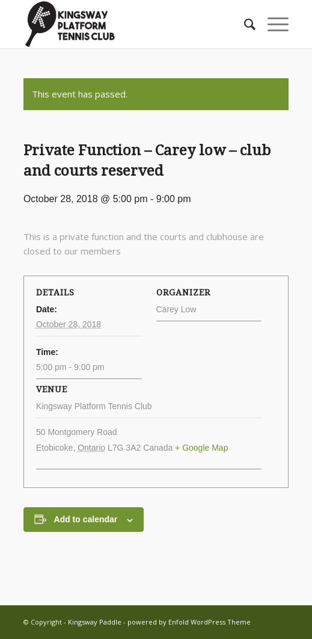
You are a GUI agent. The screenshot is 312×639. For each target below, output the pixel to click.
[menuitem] (243, 24)
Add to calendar (86, 519)
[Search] (243, 24)
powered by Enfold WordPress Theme (189, 621)
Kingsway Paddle (94, 621)
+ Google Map (201, 447)
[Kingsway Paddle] (129, 24)
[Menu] (272, 24)
